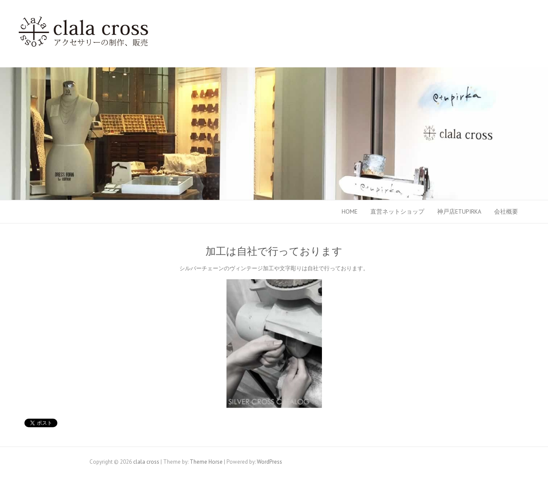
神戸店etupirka (459, 211)
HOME (349, 211)
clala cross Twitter (509, 15)
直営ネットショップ (397, 211)
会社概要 (506, 211)
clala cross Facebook (496, 15)
